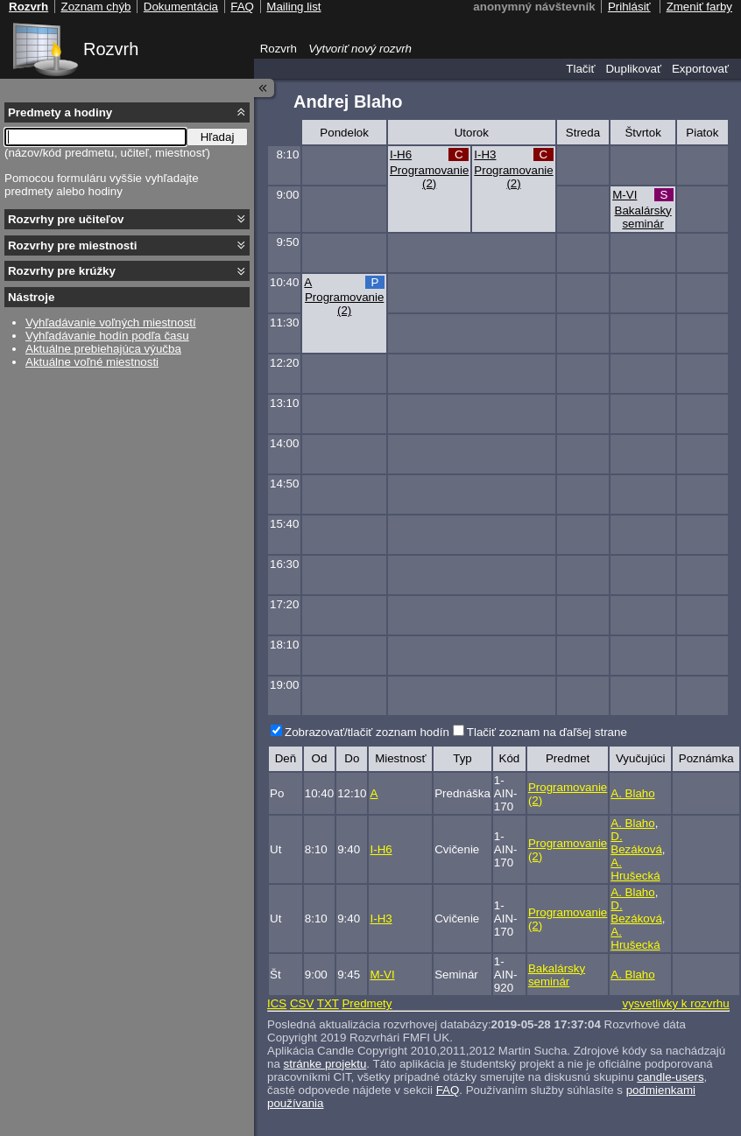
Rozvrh (110, 49)
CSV (302, 1003)
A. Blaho (632, 793)
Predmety (367, 1003)
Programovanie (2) (429, 177)
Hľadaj (218, 137)
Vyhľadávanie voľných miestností (110, 322)
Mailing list (293, 6)
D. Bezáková (636, 843)
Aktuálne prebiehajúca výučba (103, 348)
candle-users (670, 1076)
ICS (276, 1003)
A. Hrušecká (635, 869)
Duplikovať (633, 68)
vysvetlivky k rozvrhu (675, 1003)
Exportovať (700, 68)
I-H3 (485, 154)
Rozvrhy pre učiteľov (66, 219)
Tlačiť (580, 68)
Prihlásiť (629, 6)
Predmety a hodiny (60, 112)
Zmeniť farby (699, 6)
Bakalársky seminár (643, 217)
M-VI (624, 194)
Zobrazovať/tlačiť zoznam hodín (367, 732)
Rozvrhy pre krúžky (62, 270)
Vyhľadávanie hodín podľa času (107, 335)
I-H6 (401, 154)
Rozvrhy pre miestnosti (72, 245)
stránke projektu (325, 1063)
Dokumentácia (181, 6)
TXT (328, 1003)
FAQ (448, 1090)
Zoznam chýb (95, 6)
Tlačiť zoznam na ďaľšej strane (547, 732)
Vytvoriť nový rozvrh (360, 48)
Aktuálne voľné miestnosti (92, 361)
